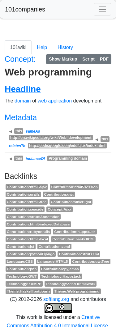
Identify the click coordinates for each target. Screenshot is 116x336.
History (65, 47)
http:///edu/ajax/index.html (67, 145)
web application (55, 100)
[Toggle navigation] (102, 9)
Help (42, 47)
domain (23, 100)
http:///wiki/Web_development (51, 137)
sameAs (33, 131)
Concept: (20, 59)
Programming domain (68, 158)
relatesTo (17, 146)
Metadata (21, 117)
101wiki (18, 47)
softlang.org (56, 299)
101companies (25, 9)
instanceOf (35, 159)
